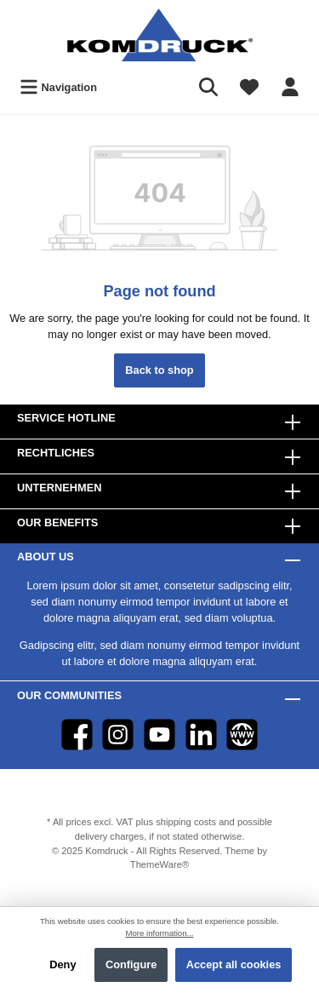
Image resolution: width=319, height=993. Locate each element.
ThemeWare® (159, 864)
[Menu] (58, 87)
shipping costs (186, 822)
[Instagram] (118, 734)
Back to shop (159, 370)
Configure (131, 964)
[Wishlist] (249, 87)
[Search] (208, 87)
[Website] (242, 734)
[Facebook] (77, 734)
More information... (160, 933)
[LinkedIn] (201, 734)
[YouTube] (159, 734)
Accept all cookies (234, 964)
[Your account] (290, 87)
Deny (62, 964)
